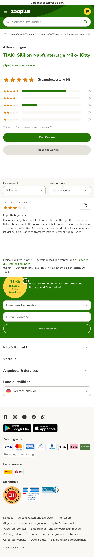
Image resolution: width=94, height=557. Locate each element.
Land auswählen (16, 382)
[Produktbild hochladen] (19, 66)
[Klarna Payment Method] (74, 447)
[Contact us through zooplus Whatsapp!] (43, 417)
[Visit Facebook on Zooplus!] (5, 417)
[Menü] (5, 11)
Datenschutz (38, 540)
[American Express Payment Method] (30, 447)
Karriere (74, 534)
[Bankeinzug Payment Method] (27, 454)
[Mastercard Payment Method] (19, 447)
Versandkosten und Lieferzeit (35, 518)
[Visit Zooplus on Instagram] (15, 417)
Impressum (65, 518)
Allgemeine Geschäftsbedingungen (24, 523)
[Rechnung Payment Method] (10, 454)
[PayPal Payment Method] (52, 447)
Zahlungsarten (12, 534)
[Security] (12, 495)
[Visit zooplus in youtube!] (24, 417)
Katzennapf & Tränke (48, 34)
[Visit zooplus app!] (17, 431)
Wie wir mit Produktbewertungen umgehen (28, 127)
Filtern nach (10, 183)
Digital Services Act (62, 523)
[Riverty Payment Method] (85, 447)
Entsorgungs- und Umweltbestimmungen (56, 529)
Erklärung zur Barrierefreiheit (68, 540)
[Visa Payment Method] (8, 447)
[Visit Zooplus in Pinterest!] (33, 417)
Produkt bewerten (47, 150)
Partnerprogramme (53, 534)
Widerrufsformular (14, 529)
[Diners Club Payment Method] (41, 447)
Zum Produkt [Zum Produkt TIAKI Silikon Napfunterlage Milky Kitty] (47, 137)
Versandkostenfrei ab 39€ (47, 3)
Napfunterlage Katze (73, 34)
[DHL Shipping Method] (8, 472)
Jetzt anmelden (47, 328)
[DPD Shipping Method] (19, 472)
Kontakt (8, 518)
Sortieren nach (58, 183)
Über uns (31, 534)
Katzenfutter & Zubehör (21, 34)
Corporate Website (14, 540)
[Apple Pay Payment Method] (63, 447)
